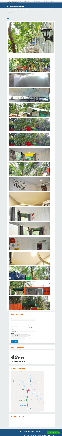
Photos (16, 15)
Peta (48, 9)
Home (10, 9)
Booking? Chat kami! (54, 433)
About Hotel (17, 9)
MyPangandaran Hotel (28, 431)
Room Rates (26, 9)
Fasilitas (34, 9)
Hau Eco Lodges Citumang (15, 6)
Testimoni (42, 9)
